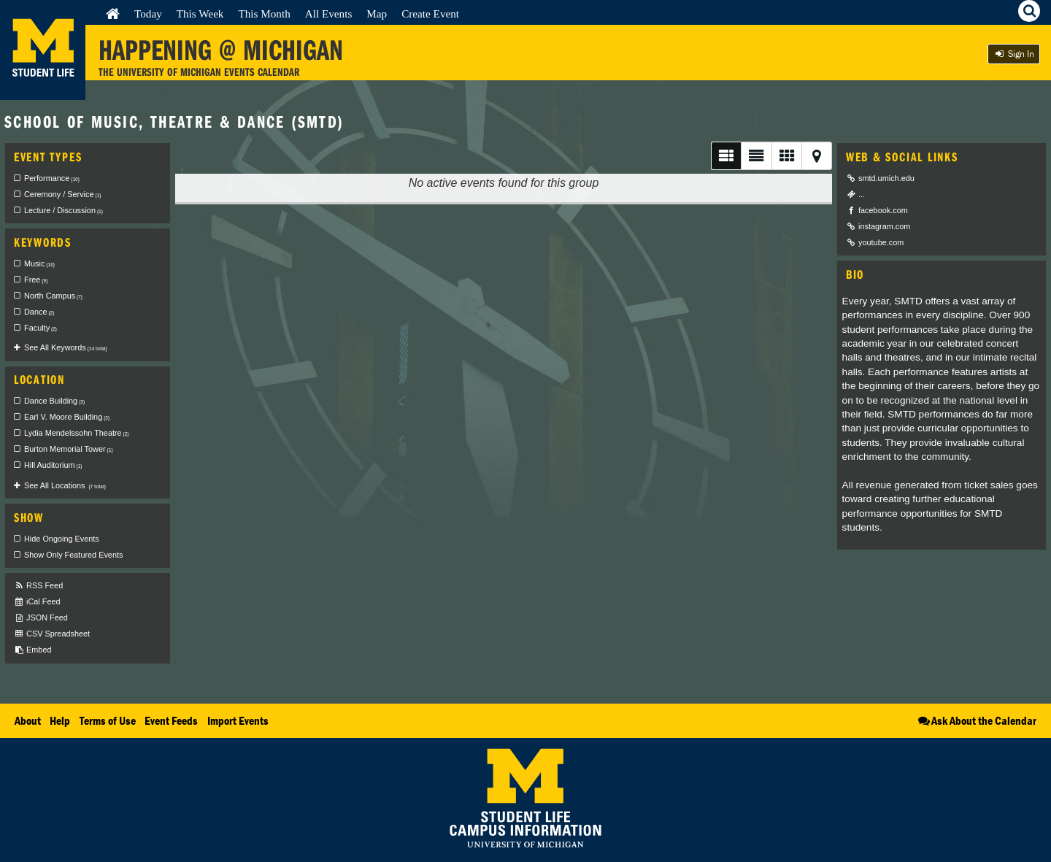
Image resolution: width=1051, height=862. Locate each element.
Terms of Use (108, 720)
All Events (329, 13)
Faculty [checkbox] (40, 327)
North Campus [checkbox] (53, 295)
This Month (264, 13)
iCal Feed (37, 602)
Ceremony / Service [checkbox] (62, 194)
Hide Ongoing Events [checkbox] (61, 538)
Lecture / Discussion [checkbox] (63, 210)
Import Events (238, 720)
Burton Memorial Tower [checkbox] (68, 449)
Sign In (1013, 53)
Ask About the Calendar (976, 720)
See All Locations (65, 485)
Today (148, 13)
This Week (200, 13)
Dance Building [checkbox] (54, 400)
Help (60, 720)
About (28, 720)
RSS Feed (38, 585)
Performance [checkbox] (52, 178)
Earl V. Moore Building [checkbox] (66, 416)
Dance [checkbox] (39, 311)
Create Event (430, 13)
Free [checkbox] (35, 279)
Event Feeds (171, 720)
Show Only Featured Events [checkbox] (73, 554)
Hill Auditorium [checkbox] (53, 465)
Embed (32, 650)
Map (376, 13)
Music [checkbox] (39, 263)
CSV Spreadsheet (52, 634)
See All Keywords (65, 347)
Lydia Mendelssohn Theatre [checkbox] (76, 432)
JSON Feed (41, 618)
